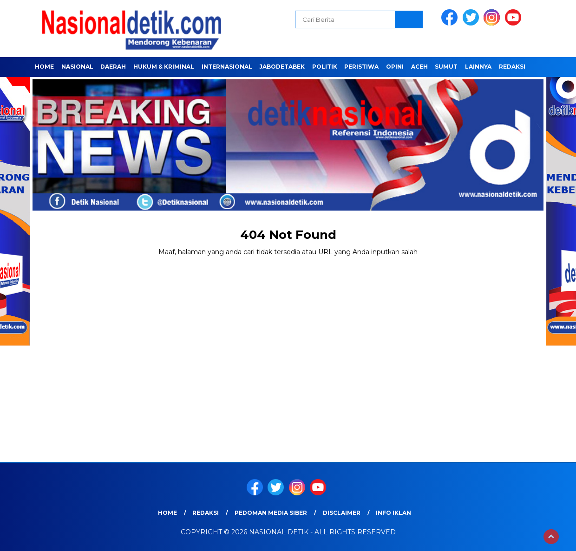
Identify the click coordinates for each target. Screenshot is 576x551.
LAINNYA (478, 66)
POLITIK (324, 66)
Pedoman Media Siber (271, 512)
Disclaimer (341, 512)
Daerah (113, 66)
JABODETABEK (282, 66)
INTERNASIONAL (227, 66)
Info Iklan (393, 512)
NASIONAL (77, 66)
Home (44, 66)
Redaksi (512, 66)
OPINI (395, 66)
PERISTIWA (361, 66)
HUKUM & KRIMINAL (163, 66)
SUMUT (446, 66)
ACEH (419, 66)
